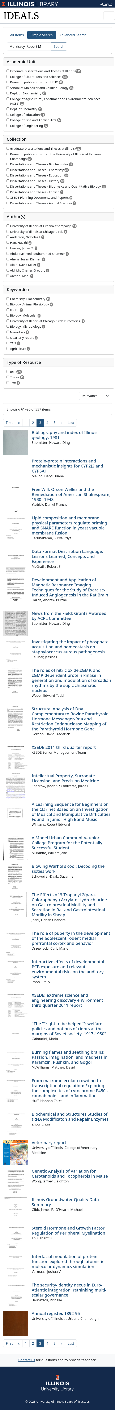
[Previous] (18, 423)
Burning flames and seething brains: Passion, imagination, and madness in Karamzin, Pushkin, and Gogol (69, 1057)
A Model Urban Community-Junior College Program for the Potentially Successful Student (67, 843)
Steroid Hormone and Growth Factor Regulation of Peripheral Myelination (68, 1230)
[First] (9, 423)
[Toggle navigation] (109, 16)
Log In (106, 4)
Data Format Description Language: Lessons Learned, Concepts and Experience (67, 556)
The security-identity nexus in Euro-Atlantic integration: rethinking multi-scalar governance (69, 1290)
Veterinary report (49, 1142)
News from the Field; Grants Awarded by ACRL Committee (69, 615)
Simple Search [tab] (42, 35)
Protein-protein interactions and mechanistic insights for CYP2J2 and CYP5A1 (67, 466)
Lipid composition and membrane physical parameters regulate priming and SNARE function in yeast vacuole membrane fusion (69, 525)
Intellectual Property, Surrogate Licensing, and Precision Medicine (65, 778)
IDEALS (21, 15)
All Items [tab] (17, 35)
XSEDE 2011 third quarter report (64, 747)
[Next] (61, 423)
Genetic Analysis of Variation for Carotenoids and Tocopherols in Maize (70, 1173)
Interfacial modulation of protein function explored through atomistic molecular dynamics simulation (68, 1261)
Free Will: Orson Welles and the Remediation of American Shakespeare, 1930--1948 (71, 494)
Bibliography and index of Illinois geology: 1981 (64, 435)
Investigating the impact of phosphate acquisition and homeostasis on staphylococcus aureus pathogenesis (70, 647)
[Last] (71, 423)
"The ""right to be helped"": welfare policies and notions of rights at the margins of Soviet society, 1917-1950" (69, 1029)
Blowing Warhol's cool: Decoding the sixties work (68, 868)
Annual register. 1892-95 (56, 1313)
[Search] (29, 46)
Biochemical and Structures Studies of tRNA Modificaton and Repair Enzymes (70, 1116)
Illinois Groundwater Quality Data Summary (65, 1202)
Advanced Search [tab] (72, 35)
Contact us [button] (26, 1360)
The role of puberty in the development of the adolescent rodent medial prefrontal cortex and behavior (71, 938)
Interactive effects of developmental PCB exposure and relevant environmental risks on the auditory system (68, 969)
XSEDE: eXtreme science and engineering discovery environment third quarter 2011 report (67, 1000)
